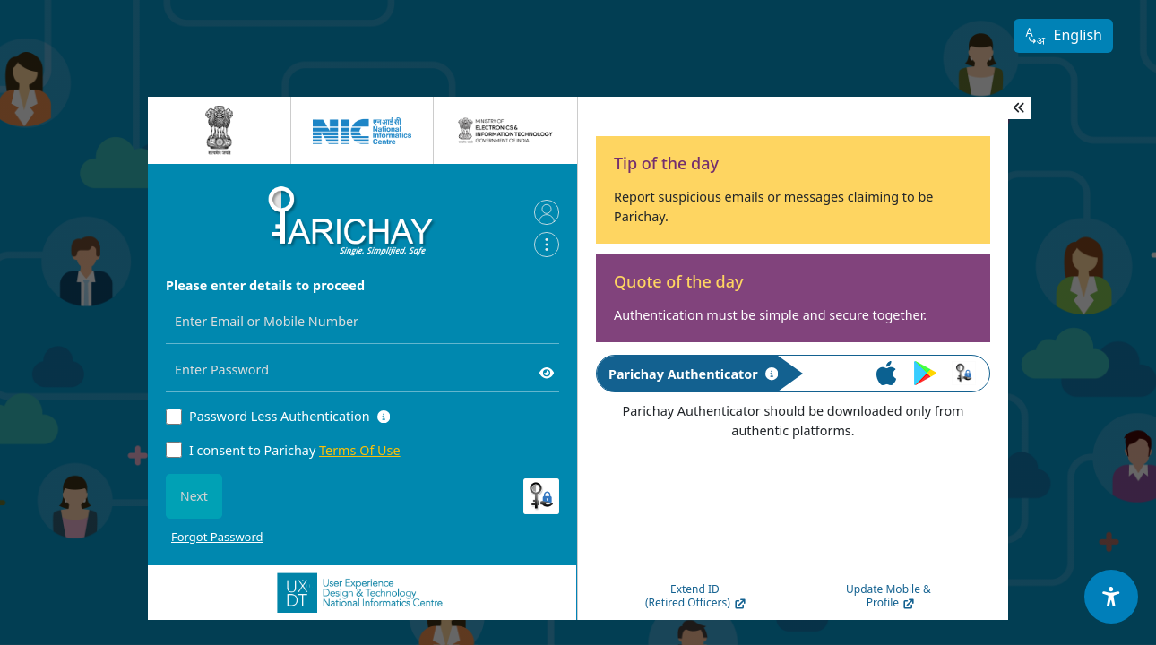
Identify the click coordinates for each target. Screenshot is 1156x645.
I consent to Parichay (295, 450)
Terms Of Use (360, 450)
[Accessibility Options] (1111, 597)
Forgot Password (217, 537)
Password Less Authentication (279, 416)
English (1063, 36)
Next (194, 495)
